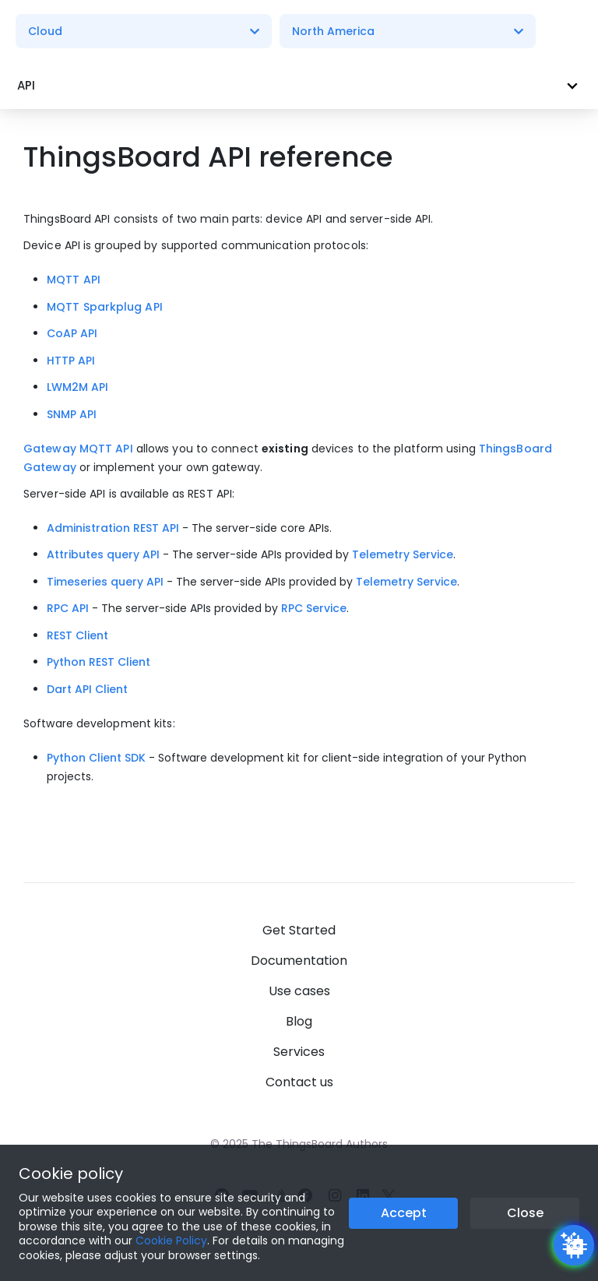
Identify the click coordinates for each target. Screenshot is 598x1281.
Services (299, 1051)
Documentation (299, 960)
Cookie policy (71, 1173)
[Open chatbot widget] (574, 1245)
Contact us (299, 1082)
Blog (299, 1021)
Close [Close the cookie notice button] (525, 1213)
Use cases (299, 991)
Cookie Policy (171, 1240)
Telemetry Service (402, 554)
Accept (404, 1213)
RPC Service (313, 608)
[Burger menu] (566, 31)
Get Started (299, 930)
